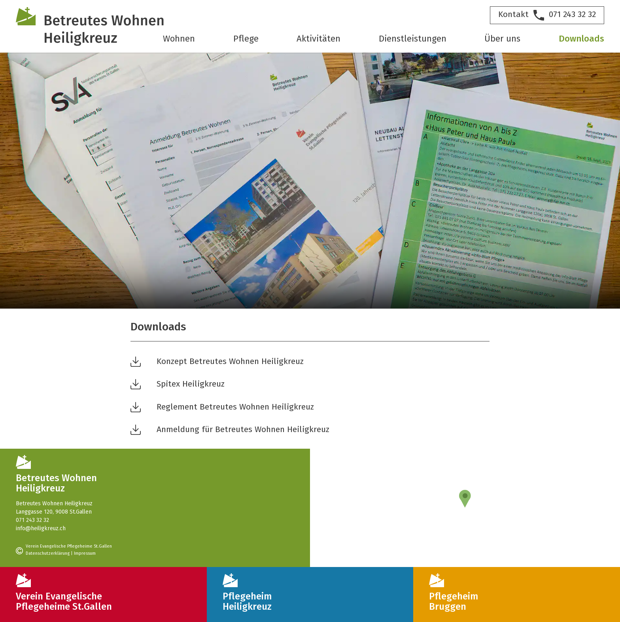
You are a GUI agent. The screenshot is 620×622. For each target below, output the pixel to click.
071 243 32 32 (32, 520)
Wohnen (179, 39)
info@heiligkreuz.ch (41, 529)
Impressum (85, 554)
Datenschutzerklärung (48, 554)
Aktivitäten (318, 39)
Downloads (581, 39)
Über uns (502, 39)
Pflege (246, 39)
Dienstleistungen (412, 39)
